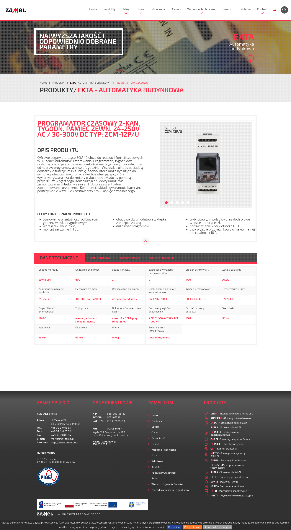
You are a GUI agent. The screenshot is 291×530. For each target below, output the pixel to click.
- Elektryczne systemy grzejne (227, 454)
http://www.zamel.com (64, 442)
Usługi (126, 9)
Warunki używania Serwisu (167, 484)
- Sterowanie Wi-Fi (225, 427)
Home (93, 9)
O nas (140, 9)
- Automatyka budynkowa (90, 82)
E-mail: (41, 438)
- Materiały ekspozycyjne (228, 491)
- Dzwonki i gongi (224, 481)
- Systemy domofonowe (228, 460)
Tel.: (39, 427)
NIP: (95, 413)
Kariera (226, 9)
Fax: (39, 435)
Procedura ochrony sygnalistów (170, 490)
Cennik (176, 9)
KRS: (95, 428)
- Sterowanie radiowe (227, 486)
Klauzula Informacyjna (218, 527)
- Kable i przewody (223, 448)
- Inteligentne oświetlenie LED (231, 413)
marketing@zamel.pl (62, 438)
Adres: (41, 420)
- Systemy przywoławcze (229, 477)
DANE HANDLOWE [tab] (100, 257)
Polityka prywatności (163, 472)
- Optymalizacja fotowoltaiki (227, 466)
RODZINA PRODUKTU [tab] (161, 257)
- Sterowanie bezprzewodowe (224, 433)
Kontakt (262, 9)
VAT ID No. (99, 421)
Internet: (42, 442)
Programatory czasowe (132, 82)
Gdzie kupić (158, 9)
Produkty (109, 9)
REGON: (97, 417)
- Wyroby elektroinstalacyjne (231, 495)
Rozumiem (174, 527)
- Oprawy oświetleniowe (230, 418)
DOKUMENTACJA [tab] (130, 257)
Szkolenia (244, 9)
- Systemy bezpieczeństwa (230, 439)
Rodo (154, 478)
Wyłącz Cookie (192, 527)
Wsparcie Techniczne (201, 9)
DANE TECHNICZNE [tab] (59, 258)
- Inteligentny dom (227, 444)
